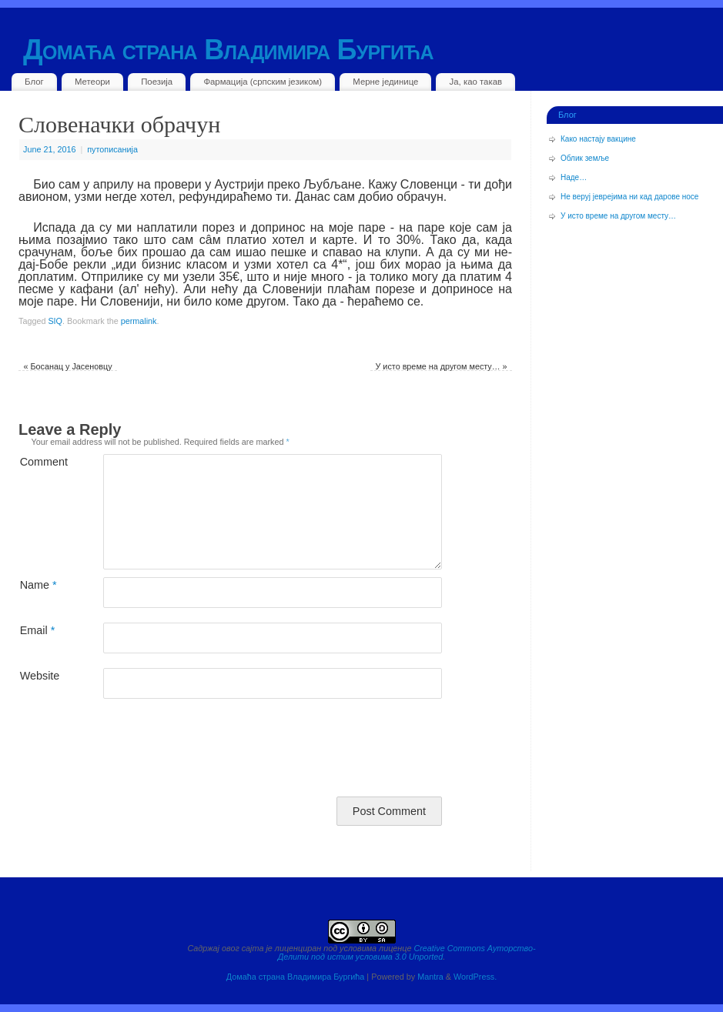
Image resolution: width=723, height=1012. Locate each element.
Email (37, 630)
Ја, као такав (476, 81)
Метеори (92, 81)
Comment (40, 461)
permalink (139, 321)
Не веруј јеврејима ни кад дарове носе (629, 196)
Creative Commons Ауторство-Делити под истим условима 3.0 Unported (407, 952)
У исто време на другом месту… (441, 366)
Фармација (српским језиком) (262, 81)
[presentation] (135, 751)
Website (40, 675)
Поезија (156, 81)
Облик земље (585, 158)
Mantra (430, 976)
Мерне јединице (385, 81)
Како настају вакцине (598, 139)
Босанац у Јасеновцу (67, 366)
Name (38, 584)
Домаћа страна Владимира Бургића (228, 49)
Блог (34, 81)
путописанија (112, 149)
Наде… (574, 177)
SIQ (55, 321)
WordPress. (475, 976)
